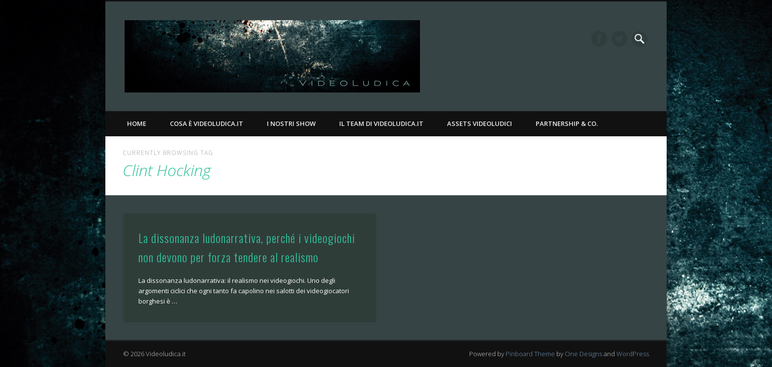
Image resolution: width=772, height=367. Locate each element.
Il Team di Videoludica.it (381, 123)
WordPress (632, 353)
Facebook (599, 39)
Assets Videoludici (479, 123)
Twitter (619, 39)
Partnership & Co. (567, 123)
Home (136, 123)
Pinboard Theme (530, 353)
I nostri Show (291, 123)
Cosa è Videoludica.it (206, 123)
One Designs (583, 353)
